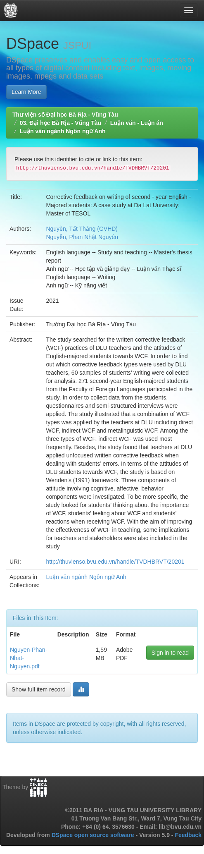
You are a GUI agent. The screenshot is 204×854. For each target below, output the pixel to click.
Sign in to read (170, 652)
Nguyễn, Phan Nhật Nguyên (82, 237)
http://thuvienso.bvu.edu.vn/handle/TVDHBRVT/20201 (115, 561)
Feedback (188, 835)
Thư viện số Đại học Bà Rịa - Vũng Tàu (65, 114)
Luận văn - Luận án (136, 123)
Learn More (26, 92)
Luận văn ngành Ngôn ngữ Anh (63, 131)
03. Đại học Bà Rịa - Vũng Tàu (60, 123)
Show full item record (39, 689)
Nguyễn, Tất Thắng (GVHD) (82, 228)
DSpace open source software (94, 835)
